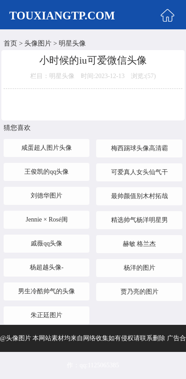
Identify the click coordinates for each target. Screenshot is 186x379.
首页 (10, 43)
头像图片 (37, 43)
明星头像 (72, 43)
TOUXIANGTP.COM (62, 15)
